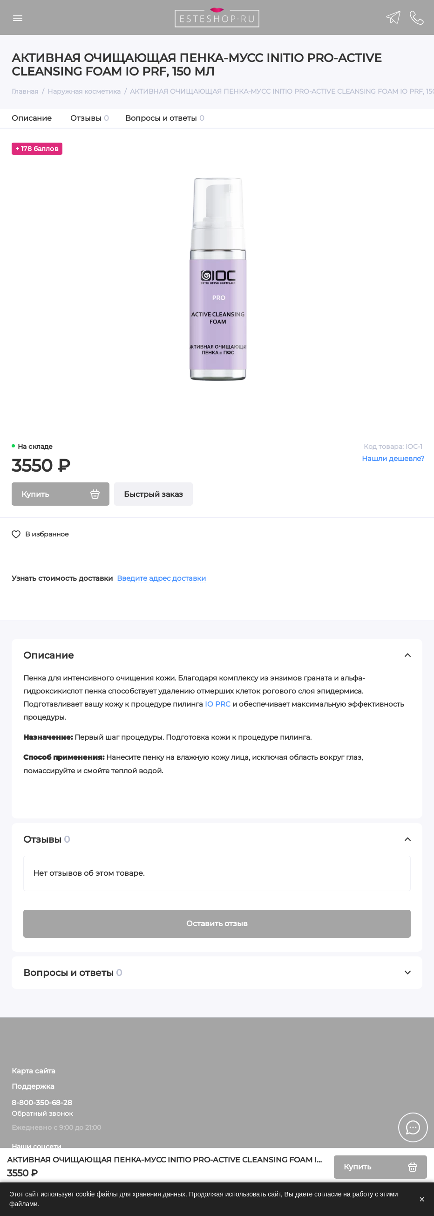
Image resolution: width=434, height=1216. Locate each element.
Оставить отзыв (217, 923)
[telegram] (393, 17)
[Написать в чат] (413, 1127)
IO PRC (218, 704)
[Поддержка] (416, 17)
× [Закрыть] (422, 1199)
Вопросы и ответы (164, 118)
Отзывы (89, 118)
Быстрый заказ (153, 494)
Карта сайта (33, 1071)
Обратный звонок (42, 1113)
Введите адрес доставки (161, 578)
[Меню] (17, 17)
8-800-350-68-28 (42, 1102)
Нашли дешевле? (393, 458)
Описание (32, 118)
